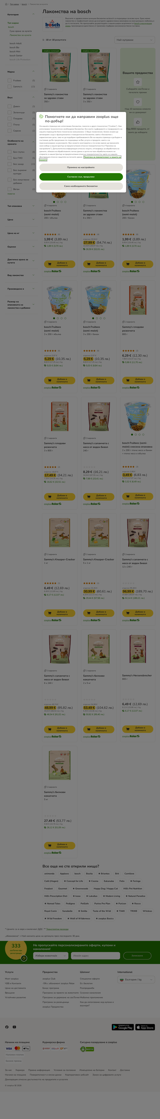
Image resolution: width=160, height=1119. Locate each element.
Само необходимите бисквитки (81, 186)
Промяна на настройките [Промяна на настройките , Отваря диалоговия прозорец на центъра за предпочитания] (81, 167)
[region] (81, 152)
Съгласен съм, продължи (81, 176)
